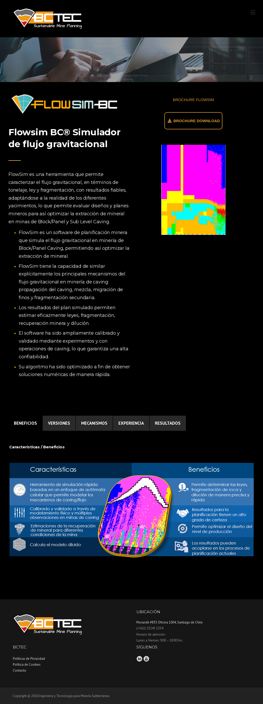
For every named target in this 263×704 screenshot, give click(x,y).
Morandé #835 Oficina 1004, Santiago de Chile (169, 622)
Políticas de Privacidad (29, 658)
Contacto (19, 670)
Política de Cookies (27, 664)
